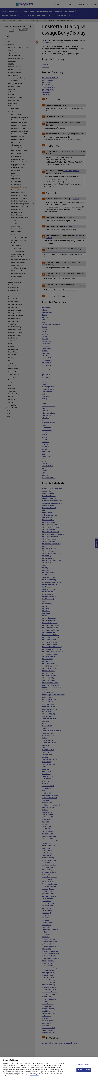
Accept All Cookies (84, 1071)
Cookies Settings (83, 1066)
